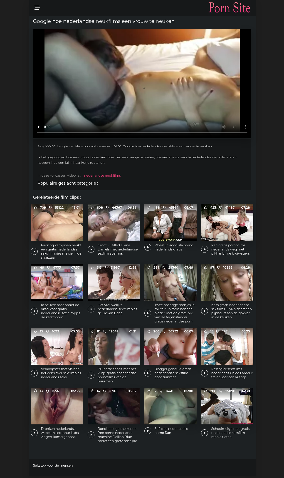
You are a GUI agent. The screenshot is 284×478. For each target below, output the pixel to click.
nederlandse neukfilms (102, 175)
